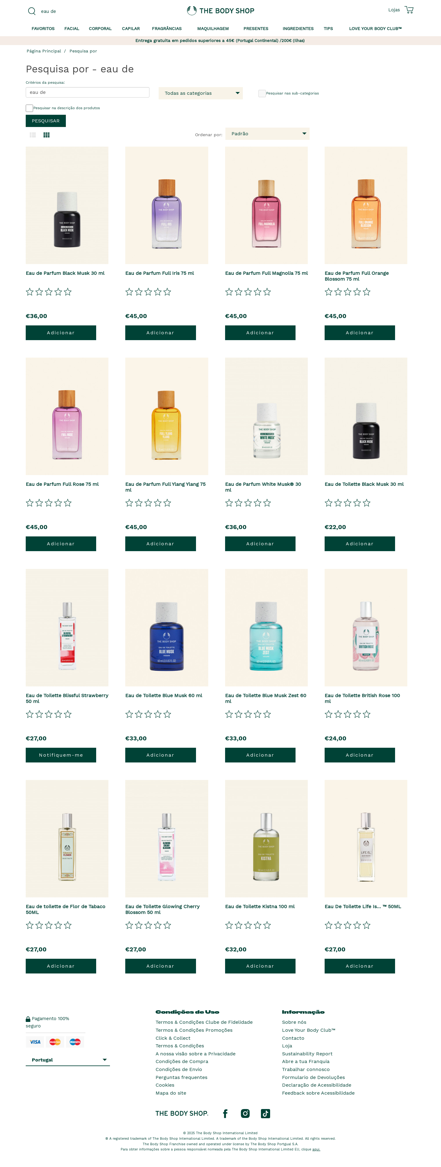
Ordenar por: (208, 134)
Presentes (255, 28)
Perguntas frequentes (181, 1077)
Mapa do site (171, 1093)
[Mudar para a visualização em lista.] (33, 135)
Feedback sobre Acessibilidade (318, 1093)
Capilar (131, 28)
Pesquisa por (83, 50)
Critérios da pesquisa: (45, 82)
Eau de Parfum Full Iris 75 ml (159, 273)
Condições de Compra (182, 1061)
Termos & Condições (180, 1046)
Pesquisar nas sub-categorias (288, 93)
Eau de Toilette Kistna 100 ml (260, 906)
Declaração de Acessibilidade (316, 1085)
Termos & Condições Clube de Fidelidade (204, 1022)
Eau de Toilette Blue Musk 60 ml (163, 695)
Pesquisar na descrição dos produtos (63, 108)
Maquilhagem (213, 28)
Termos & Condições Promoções (194, 1030)
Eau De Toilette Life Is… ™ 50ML (363, 906)
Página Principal (44, 50)
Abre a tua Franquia (306, 1061)
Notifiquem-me (61, 755)
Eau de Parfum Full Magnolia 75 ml (266, 273)
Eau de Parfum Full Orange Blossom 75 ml (357, 276)
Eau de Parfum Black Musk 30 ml (65, 273)
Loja (287, 1046)
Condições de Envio (179, 1069)
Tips (328, 28)
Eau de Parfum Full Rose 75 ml (62, 484)
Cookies (165, 1085)
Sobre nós (294, 1022)
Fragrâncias (167, 28)
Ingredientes (298, 28)
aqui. (316, 1149)
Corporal (100, 28)
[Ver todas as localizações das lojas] (394, 10)
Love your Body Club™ (375, 28)
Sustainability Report (307, 1054)
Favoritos (43, 28)
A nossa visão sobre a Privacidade (196, 1054)
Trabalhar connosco (306, 1069)
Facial (71, 28)
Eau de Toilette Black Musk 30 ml (364, 484)
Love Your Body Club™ (308, 1030)
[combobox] (71, 11)
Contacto (293, 1038)
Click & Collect (173, 1038)
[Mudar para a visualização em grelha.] (47, 135)
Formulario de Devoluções (313, 1077)
